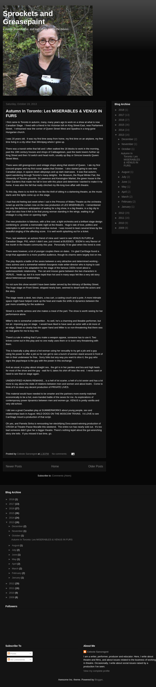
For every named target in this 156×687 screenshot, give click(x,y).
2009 (122, 227)
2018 (122, 109)
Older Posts (95, 466)
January (126, 206)
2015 (122, 124)
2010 (122, 222)
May (124, 186)
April (124, 191)
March (125, 196)
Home (55, 466)
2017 (122, 114)
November (128, 144)
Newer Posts (14, 466)
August (126, 171)
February (127, 201)
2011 (122, 217)
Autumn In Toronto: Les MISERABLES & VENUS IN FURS (130, 159)
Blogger (98, 679)
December (128, 139)
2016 (122, 119)
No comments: (60, 453)
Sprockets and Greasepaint (28, 17)
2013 (122, 134)
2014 (122, 129)
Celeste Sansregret (97, 651)
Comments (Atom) (61, 475)
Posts (12, 653)
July (124, 176)
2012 (122, 212)
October (126, 149)
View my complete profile (96, 671)
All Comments (16, 659)
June (125, 181)
